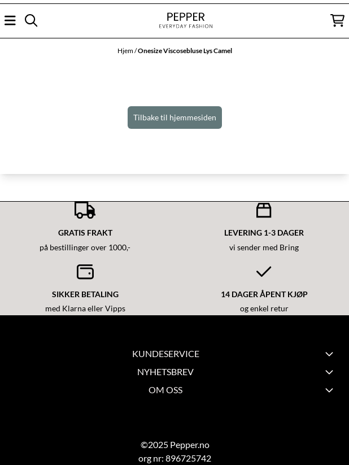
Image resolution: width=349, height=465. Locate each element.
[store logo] (174, 20)
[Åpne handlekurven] (337, 20)
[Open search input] (31, 20)
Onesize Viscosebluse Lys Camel (185, 50)
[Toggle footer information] (331, 371)
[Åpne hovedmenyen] (10, 20)
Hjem (125, 50)
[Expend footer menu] (331, 353)
